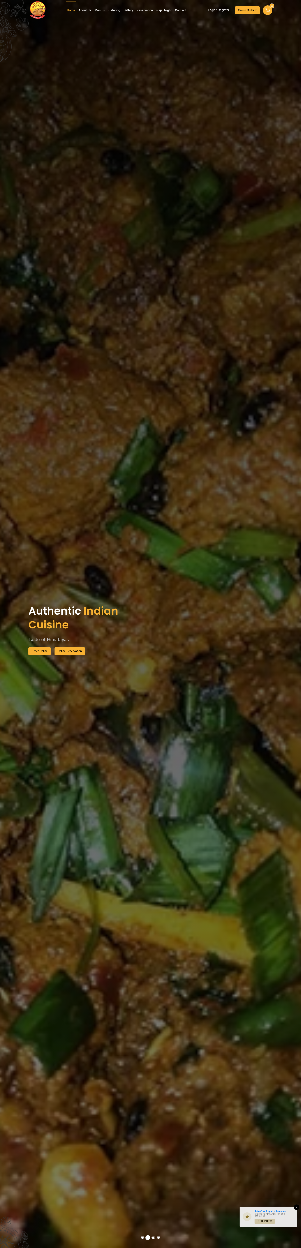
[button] (142, 1237)
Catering (114, 10)
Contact (180, 10)
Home (71, 10)
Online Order (247, 10)
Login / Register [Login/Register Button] (218, 10)
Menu (100, 10)
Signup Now (265, 1221)
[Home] (37, 10)
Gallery (128, 10)
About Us (85, 10)
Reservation (145, 10)
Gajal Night (164, 10)
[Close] (296, 1207)
